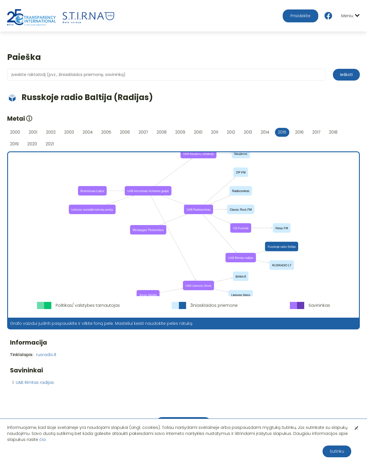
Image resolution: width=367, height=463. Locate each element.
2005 (106, 132)
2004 (88, 132)
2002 (51, 132)
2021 (50, 144)
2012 (231, 132)
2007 (143, 132)
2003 (69, 132)
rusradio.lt (46, 354)
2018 (333, 132)
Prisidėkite (300, 16)
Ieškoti (346, 74)
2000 (15, 132)
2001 (33, 132)
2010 (198, 132)
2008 (162, 132)
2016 (299, 132)
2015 (282, 132)
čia (42, 439)
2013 (248, 132)
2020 (32, 144)
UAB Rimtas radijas (35, 382)
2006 (125, 132)
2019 (14, 144)
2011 (214, 132)
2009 (180, 132)
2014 (265, 132)
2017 (316, 132)
